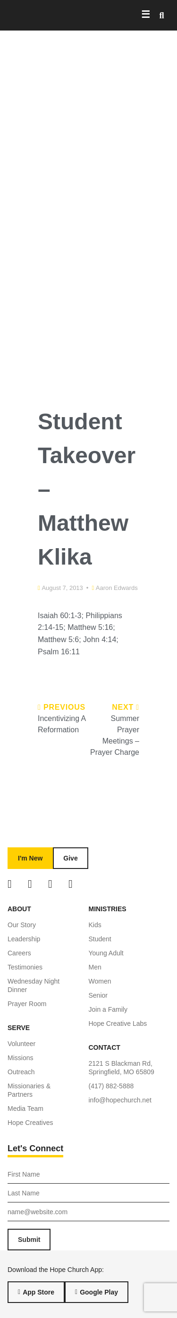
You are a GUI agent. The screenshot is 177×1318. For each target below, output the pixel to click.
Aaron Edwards (117, 587)
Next (125, 707)
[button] (161, 15)
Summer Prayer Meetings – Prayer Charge (114, 735)
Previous (61, 707)
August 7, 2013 (62, 587)
